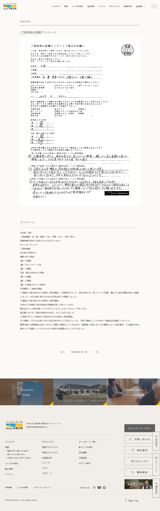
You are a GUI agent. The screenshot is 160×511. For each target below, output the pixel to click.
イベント (101, 6)
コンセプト (56, 6)
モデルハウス (114, 6)
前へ (63, 352)
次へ (97, 352)
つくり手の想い (78, 6)
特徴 (66, 6)
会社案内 (139, 6)
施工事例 (91, 6)
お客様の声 (127, 6)
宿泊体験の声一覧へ (80, 352)
